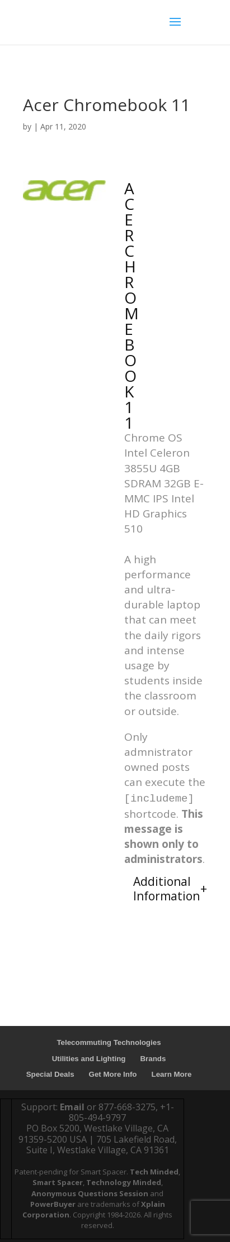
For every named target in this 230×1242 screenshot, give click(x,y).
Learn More (172, 1074)
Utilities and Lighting (89, 1058)
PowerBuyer (53, 1204)
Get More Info (113, 1074)
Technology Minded (123, 1182)
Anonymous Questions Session (89, 1193)
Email (72, 1107)
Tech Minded (154, 1172)
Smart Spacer (57, 1182)
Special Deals (50, 1074)
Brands (153, 1058)
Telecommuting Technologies (109, 1042)
